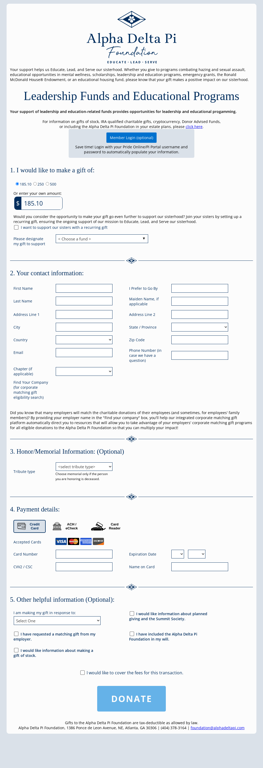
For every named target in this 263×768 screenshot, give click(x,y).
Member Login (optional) (131, 137)
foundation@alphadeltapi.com (218, 727)
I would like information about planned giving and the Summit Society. (168, 616)
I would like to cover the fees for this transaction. (135, 673)
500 (53, 184)
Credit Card (28, 526)
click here (194, 126)
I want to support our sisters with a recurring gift (64, 227)
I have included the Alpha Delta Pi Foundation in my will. (163, 637)
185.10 (25, 184)
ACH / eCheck (65, 526)
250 (40, 184)
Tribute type (24, 471)
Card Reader (105, 526)
